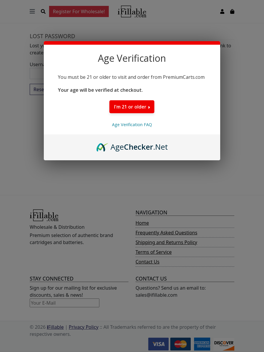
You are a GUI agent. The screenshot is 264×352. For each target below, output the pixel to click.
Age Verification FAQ (132, 124)
